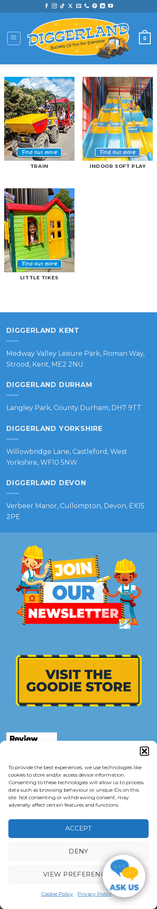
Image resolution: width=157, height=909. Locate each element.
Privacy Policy (94, 894)
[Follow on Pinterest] (94, 6)
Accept (78, 828)
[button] (144, 751)
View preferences (78, 874)
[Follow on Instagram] (54, 6)
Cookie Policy (57, 894)
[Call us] (86, 6)
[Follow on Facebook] (46, 6)
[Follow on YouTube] (110, 6)
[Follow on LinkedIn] (102, 6)
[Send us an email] (78, 6)
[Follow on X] (70, 6)
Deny (78, 851)
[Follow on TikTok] (62, 6)
